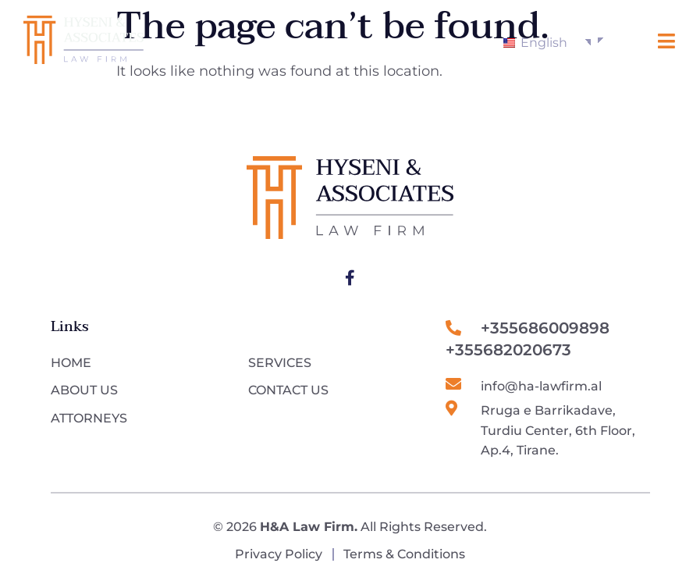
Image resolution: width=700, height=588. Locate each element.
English (535, 42)
